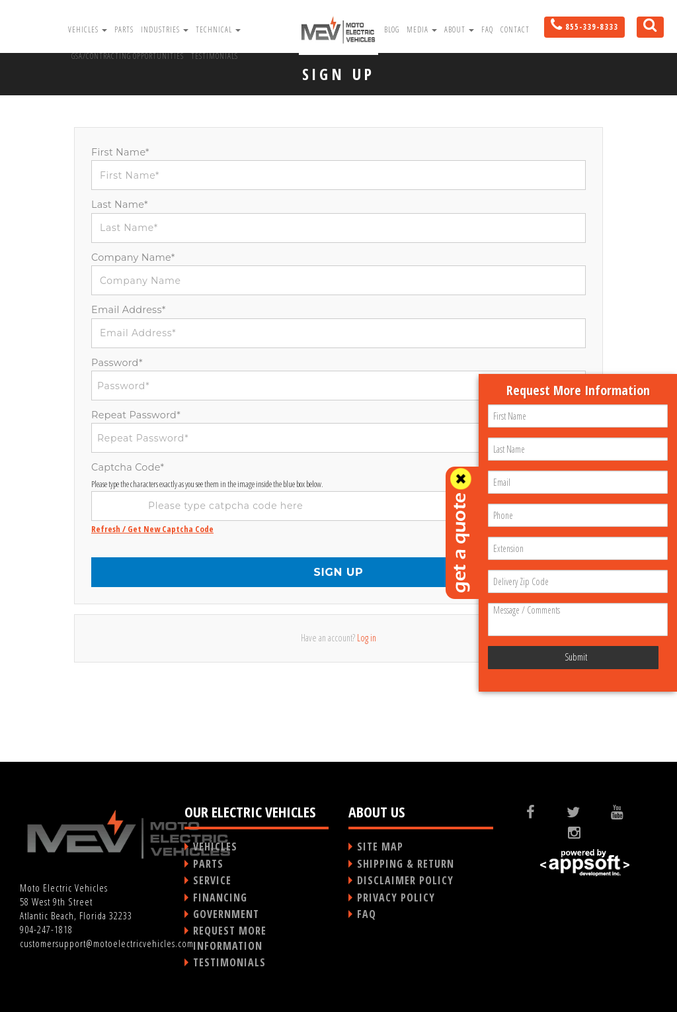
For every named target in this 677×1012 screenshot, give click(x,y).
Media (422, 29)
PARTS (208, 863)
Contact (515, 29)
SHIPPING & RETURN (405, 863)
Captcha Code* (127, 467)
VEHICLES (215, 846)
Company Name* (133, 257)
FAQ (487, 29)
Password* (117, 362)
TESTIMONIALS (229, 962)
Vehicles (87, 29)
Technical (218, 29)
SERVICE (212, 880)
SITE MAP (380, 846)
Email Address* (128, 309)
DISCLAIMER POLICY (405, 880)
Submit (576, 657)
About (459, 29)
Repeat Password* (135, 415)
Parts (124, 29)
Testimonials (214, 56)
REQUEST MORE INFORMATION (229, 937)
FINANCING (220, 897)
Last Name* (119, 204)
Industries (164, 29)
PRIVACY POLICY (396, 897)
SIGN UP (338, 572)
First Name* (120, 152)
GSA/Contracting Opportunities (127, 56)
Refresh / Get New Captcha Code (152, 529)
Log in (366, 637)
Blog (391, 29)
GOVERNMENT (226, 914)
